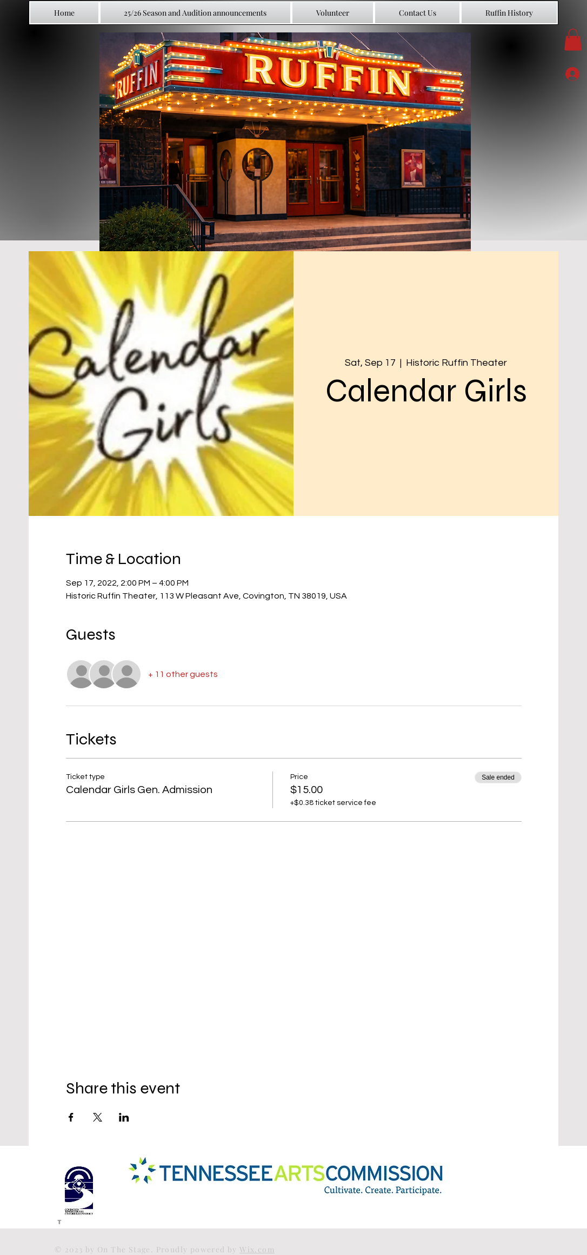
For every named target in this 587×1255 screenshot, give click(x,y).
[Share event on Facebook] (71, 1117)
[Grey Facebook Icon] (59, 1220)
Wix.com (257, 1249)
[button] (573, 40)
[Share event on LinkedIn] (124, 1117)
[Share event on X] (97, 1117)
